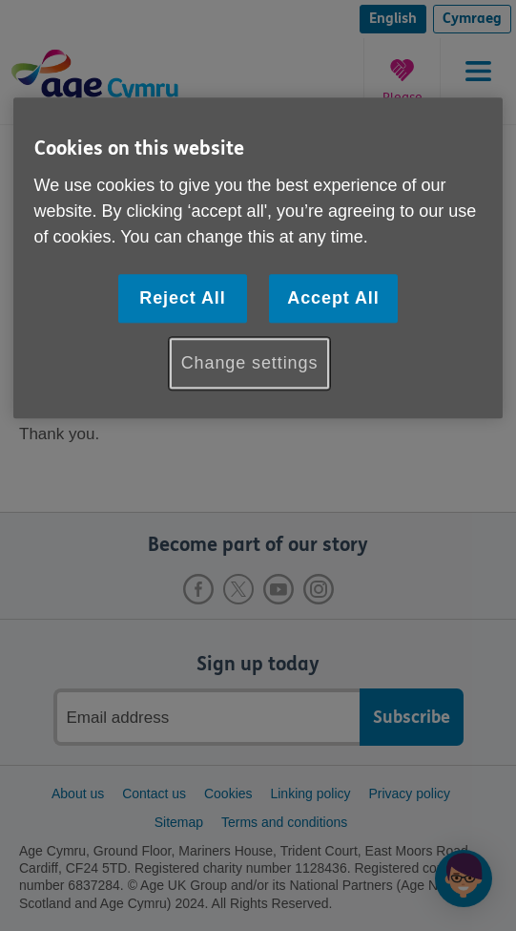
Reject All (182, 297)
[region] (258, 258)
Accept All (333, 297)
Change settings (250, 363)
